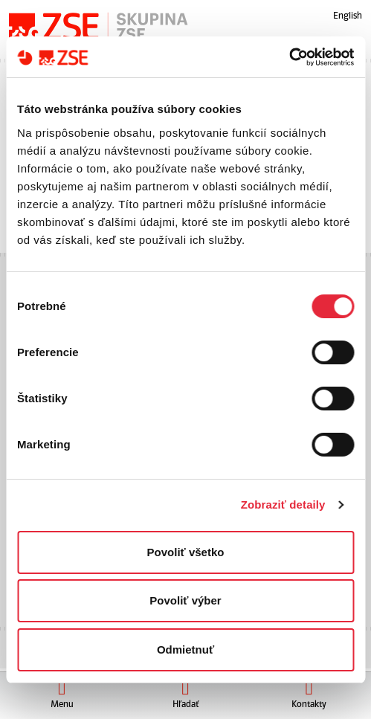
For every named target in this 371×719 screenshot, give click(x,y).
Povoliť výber (185, 600)
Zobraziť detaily (283, 504)
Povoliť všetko (186, 552)
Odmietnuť (185, 649)
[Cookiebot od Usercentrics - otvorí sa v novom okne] (289, 57)
